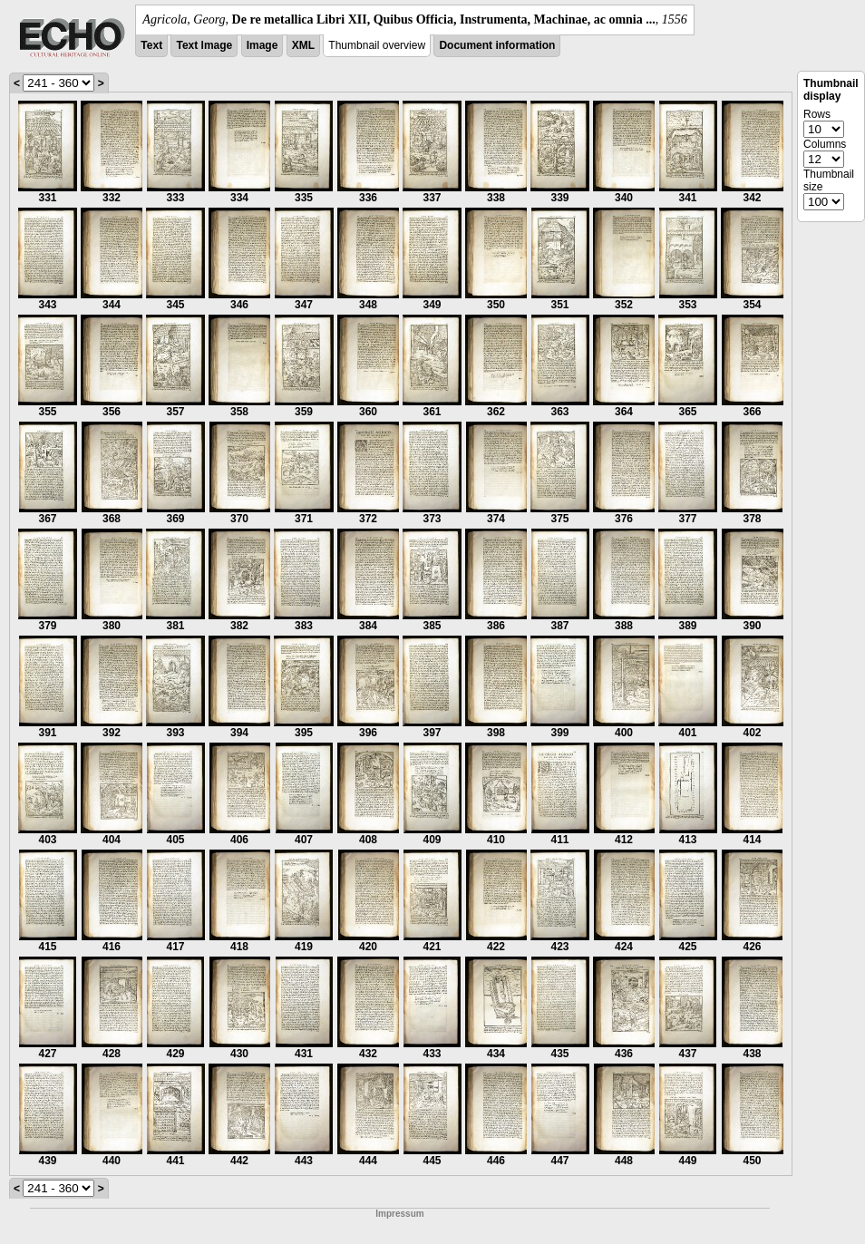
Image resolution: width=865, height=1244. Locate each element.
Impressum (399, 1214)
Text (151, 45)
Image (262, 45)
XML (303, 45)
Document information (497, 45)
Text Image (204, 45)
